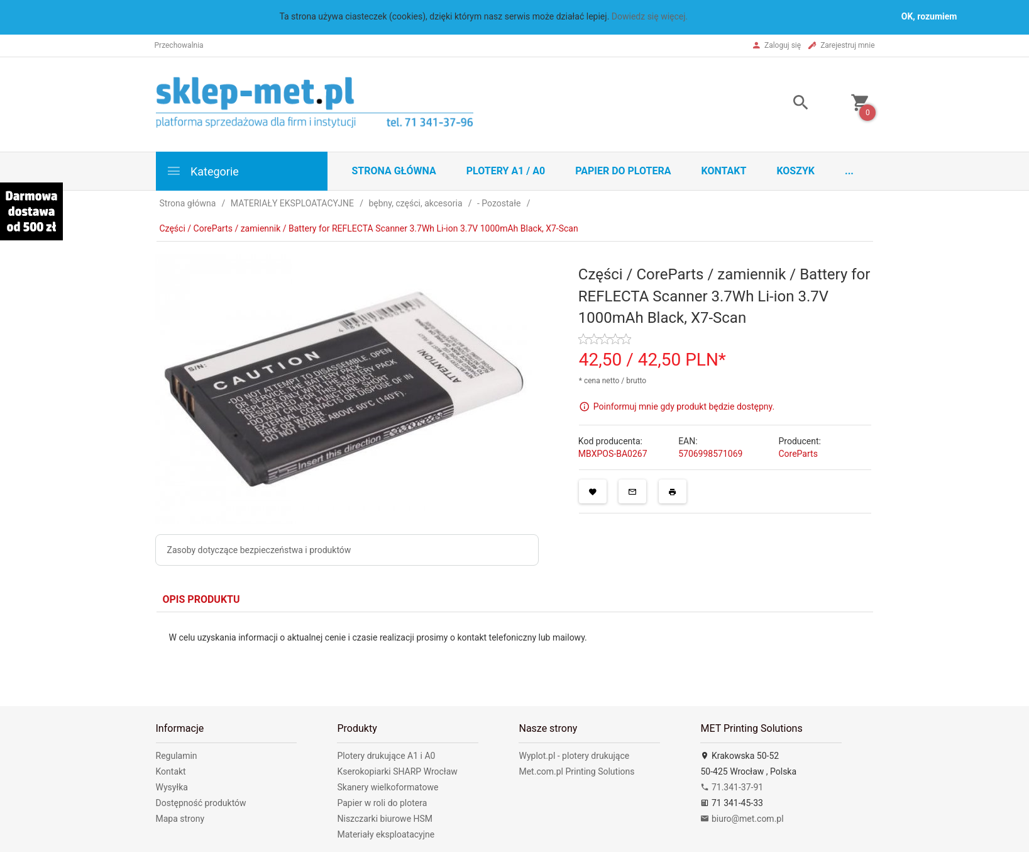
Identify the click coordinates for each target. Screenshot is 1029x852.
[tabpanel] (515, 649)
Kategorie (202, 171)
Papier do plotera (623, 171)
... (849, 171)
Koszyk (795, 171)
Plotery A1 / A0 (505, 171)
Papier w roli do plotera (382, 803)
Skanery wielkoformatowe (387, 787)
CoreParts (797, 454)
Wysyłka (172, 787)
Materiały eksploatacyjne (385, 834)
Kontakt (723, 171)
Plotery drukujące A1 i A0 (386, 756)
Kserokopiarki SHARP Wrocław (397, 771)
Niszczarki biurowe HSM (384, 819)
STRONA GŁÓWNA (394, 171)
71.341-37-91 (731, 787)
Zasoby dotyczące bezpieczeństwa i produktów (259, 550)
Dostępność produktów (201, 803)
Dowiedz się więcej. (650, 16)
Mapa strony (180, 819)
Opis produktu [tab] (201, 599)
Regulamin (176, 756)
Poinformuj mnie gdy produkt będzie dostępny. (683, 406)
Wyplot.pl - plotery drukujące (574, 756)
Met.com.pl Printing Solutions (576, 771)
